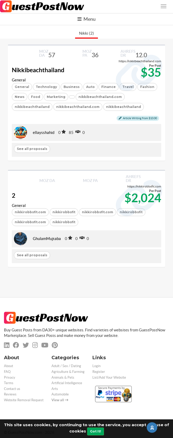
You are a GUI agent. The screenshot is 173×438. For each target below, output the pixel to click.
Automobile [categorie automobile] (60, 394)
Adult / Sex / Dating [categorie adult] (66, 366)
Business (72, 87)
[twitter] (26, 345)
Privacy (9, 377)
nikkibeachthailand (32, 107)
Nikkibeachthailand (38, 70)
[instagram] (35, 345)
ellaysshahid (43, 132)
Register (98, 372)
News (19, 97)
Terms (8, 383)
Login (96, 366)
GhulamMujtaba (47, 238)
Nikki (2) (86, 33)
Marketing (56, 97)
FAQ (7, 372)
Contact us (12, 389)
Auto (90, 87)
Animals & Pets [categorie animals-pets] (62, 377)
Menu (86, 19)
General (19, 80)
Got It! (95, 431)
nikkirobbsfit (64, 212)
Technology (46, 87)
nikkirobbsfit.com (30, 212)
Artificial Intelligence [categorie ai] (66, 383)
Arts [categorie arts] (54, 389)
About (8, 366)
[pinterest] (55, 345)
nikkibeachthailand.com (100, 97)
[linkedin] (6, 345)
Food (35, 97)
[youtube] (44, 345)
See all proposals (32, 149)
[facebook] (16, 345)
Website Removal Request (24, 400)
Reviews (10, 394)
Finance (108, 87)
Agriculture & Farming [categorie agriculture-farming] (68, 372)
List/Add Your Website (109, 377)
